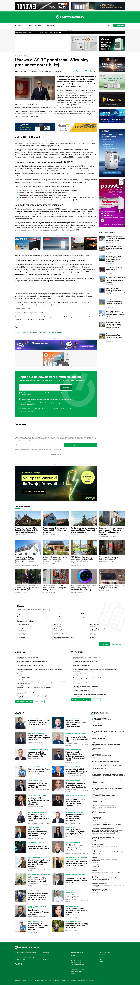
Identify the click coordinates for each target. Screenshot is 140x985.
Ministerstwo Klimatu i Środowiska (34, 332)
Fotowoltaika (21, 617)
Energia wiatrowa (107, 614)
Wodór (73, 973)
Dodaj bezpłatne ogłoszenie (24, 701)
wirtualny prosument (55, 332)
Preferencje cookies (105, 966)
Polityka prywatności (104, 952)
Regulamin (37, 437)
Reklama (101, 961)
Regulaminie (21, 411)
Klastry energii (42, 617)
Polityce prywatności (32, 411)
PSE (56, 146)
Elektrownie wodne (87, 614)
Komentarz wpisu (71, 445)
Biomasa (41, 614)
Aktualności (18, 25)
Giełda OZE (50, 25)
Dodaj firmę (104, 644)
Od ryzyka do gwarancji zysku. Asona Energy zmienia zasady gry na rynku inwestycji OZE (38, 32)
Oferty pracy (39, 25)
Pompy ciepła (85, 617)
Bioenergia (74, 967)
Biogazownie (21, 614)
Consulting (62, 614)
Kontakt (101, 957)
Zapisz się (65, 387)
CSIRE (18, 332)
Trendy (26, 56)
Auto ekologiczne (76, 962)
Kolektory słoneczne (65, 617)
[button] (109, 25)
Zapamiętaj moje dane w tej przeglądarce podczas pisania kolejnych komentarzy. (38, 449)
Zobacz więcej (116, 644)
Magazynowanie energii (77, 969)
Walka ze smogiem (76, 971)
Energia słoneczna (76, 958)
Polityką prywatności (64, 437)
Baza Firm (29, 25)
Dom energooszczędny (77, 964)
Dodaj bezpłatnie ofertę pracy (81, 700)
